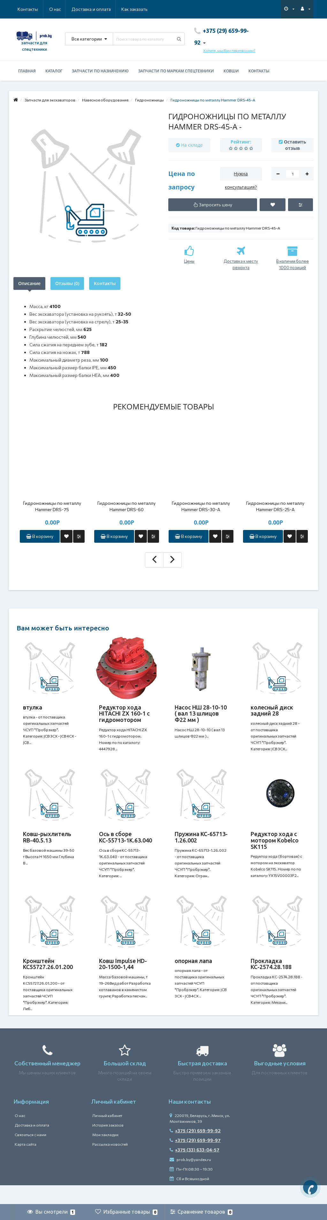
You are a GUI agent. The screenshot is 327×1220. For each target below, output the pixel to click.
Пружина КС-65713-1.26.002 (201, 843)
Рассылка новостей (110, 1163)
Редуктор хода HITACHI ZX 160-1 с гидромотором (124, 713)
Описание (29, 283)
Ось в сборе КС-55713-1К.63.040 (125, 843)
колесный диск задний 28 (272, 710)
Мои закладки (105, 1153)
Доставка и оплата (60, 9)
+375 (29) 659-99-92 (195, 1149)
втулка (32, 707)
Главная (27, 71)
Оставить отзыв (295, 145)
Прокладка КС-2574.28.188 (271, 976)
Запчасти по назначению (100, 71)
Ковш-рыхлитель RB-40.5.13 (47, 843)
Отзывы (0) (67, 283)
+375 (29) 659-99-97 (195, 1159)
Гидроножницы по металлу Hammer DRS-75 (52, 506)
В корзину (39, 536)
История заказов (108, 1144)
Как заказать (104, 9)
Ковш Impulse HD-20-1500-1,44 (123, 976)
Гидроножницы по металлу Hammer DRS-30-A (201, 506)
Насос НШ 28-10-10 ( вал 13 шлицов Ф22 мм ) (201, 713)
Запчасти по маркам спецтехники (176, 71)
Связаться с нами (30, 1153)
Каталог (53, 71)
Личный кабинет (107, 1134)
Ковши (231, 71)
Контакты (138, 9)
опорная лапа (193, 973)
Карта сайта (25, 1163)
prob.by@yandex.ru (190, 1178)
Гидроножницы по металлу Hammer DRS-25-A (275, 506)
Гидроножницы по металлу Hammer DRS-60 (126, 506)
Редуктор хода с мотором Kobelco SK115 (275, 846)
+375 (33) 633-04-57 (194, 1169)
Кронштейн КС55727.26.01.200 (48, 976)
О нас (23, 9)
